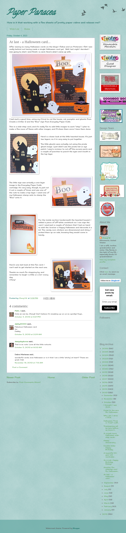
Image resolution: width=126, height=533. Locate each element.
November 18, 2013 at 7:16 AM (29, 363)
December (108, 395)
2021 (105, 365)
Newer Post (13, 377)
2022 (105, 362)
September (109, 483)
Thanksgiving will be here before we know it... (111, 428)
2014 (105, 389)
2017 (105, 379)
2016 (105, 382)
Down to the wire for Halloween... (111, 411)
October (108, 402)
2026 (105, 348)
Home (27, 29)
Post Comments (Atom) (29, 382)
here (106, 272)
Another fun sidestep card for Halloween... (111, 469)
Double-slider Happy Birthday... (109, 448)
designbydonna (21, 341)
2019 (105, 372)
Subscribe (109, 308)
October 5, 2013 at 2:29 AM (28, 334)
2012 (105, 514)
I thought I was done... (110, 406)
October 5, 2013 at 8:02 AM (28, 347)
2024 (105, 355)
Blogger (76, 528)
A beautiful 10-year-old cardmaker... (110, 455)
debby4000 (21, 324)
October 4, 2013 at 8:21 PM (28, 317)
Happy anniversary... (110, 441)
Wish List (14, 29)
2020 (105, 369)
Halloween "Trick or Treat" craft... (111, 422)
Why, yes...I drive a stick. (111, 416)
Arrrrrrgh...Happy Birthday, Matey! (111, 462)
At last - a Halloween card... (109, 476)
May (106, 496)
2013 (105, 392)
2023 (105, 359)
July (106, 489)
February (108, 506)
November (108, 399)
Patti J (18, 311)
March (107, 503)
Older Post (88, 377)
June (106, 493)
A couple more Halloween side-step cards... (111, 435)
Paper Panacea (31, 13)
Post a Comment (19, 367)
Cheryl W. (106, 238)
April (106, 500)
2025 (105, 352)
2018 (105, 376)
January (108, 510)
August (107, 486)
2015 (105, 386)
